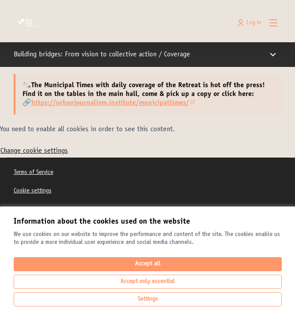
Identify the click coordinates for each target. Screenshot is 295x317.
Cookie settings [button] (33, 191)
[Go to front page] (113, 23)
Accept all (148, 264)
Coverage (177, 54)
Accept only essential (147, 282)
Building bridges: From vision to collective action (86, 54)
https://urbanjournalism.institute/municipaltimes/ (113, 103)
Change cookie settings (34, 151)
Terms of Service (33, 173)
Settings (148, 299)
